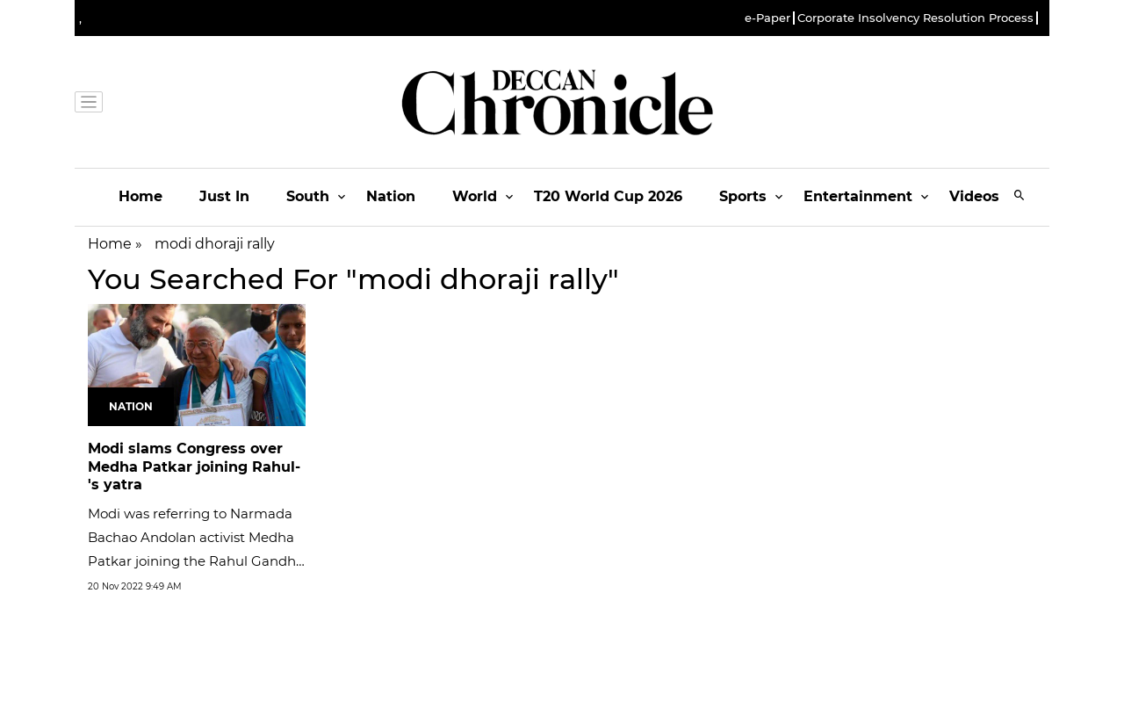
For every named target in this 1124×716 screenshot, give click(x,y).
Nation (390, 196)
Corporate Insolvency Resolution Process (915, 18)
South (307, 196)
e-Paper (767, 18)
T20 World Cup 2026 (608, 196)
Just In (224, 196)
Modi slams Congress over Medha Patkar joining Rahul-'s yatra (194, 467)
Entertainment (857, 196)
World (474, 196)
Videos (974, 196)
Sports (743, 196)
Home (140, 196)
